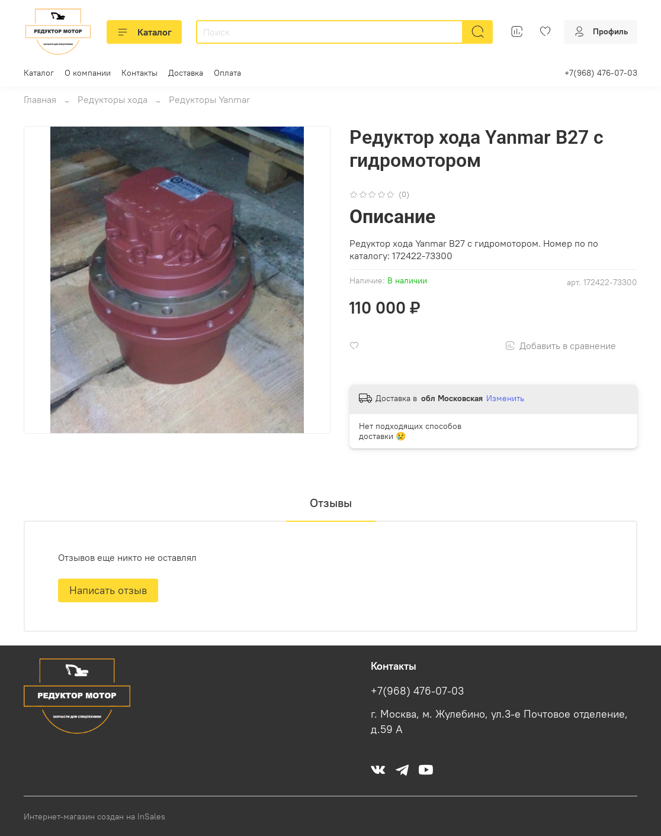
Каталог (144, 32)
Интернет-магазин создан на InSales (94, 816)
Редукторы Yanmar (209, 99)
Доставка (185, 72)
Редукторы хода (112, 99)
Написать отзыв (108, 590)
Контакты (139, 72)
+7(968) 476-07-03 (600, 72)
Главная (40, 99)
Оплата (227, 72)
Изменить (505, 398)
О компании (88, 72)
